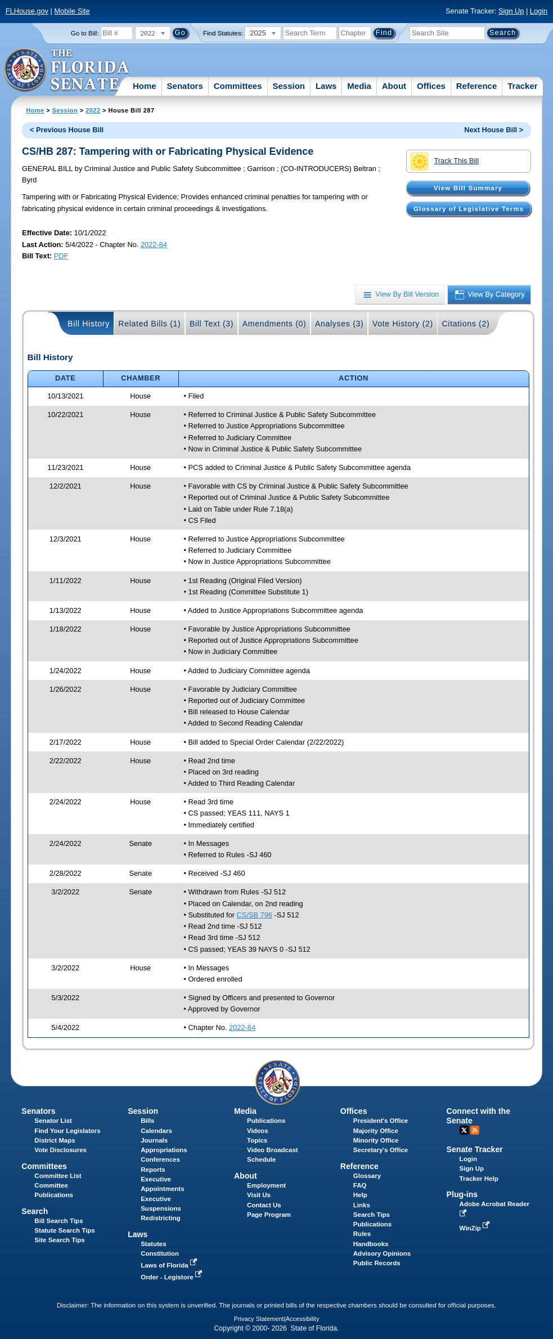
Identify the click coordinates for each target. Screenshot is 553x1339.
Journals (154, 1140)
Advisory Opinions (382, 1253)
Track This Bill (445, 162)
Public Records (377, 1263)
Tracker (522, 86)
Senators (185, 86)
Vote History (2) (402, 323)
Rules (362, 1233)
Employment (266, 1185)
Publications (266, 1120)
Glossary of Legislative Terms (468, 208)
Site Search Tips (59, 1240)
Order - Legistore (172, 1277)
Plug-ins (462, 1194)
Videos (257, 1130)
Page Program (269, 1214)
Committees (238, 86)
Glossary (367, 1175)
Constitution (160, 1253)
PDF (61, 256)
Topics (257, 1140)
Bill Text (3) (211, 323)
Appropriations (164, 1150)
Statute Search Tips (64, 1230)
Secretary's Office (380, 1150)
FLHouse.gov (27, 11)
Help (360, 1195)
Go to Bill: (85, 33)
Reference (476, 86)
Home (144, 86)
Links (361, 1205)
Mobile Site (71, 11)
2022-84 (154, 244)
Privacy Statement (259, 1318)
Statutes (153, 1244)
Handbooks (371, 1244)
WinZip (476, 1228)
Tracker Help (479, 1178)
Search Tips (371, 1214)
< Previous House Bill (67, 130)
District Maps (54, 1140)
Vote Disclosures (60, 1150)
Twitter (464, 1130)
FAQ (360, 1185)
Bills (147, 1120)
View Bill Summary (468, 188)
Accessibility (303, 1318)
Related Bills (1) (149, 323)
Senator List (53, 1120)
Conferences (160, 1159)
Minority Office (376, 1140)
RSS (474, 1130)
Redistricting (160, 1218)
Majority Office (375, 1130)
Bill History (89, 323)
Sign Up (511, 11)
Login (538, 11)
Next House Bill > (493, 130)
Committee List (57, 1175)
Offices (431, 86)
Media (359, 86)
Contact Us (264, 1205)
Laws (326, 86)
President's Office (380, 1120)
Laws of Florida (170, 1265)
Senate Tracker (475, 1149)
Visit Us (259, 1195)
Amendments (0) (274, 323)
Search (34, 1211)
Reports (153, 1169)
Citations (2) (465, 323)
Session (288, 86)
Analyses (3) (339, 323)
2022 (93, 110)
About (394, 86)
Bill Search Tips (58, 1220)
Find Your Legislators (67, 1130)
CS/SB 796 (254, 915)
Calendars (156, 1130)
